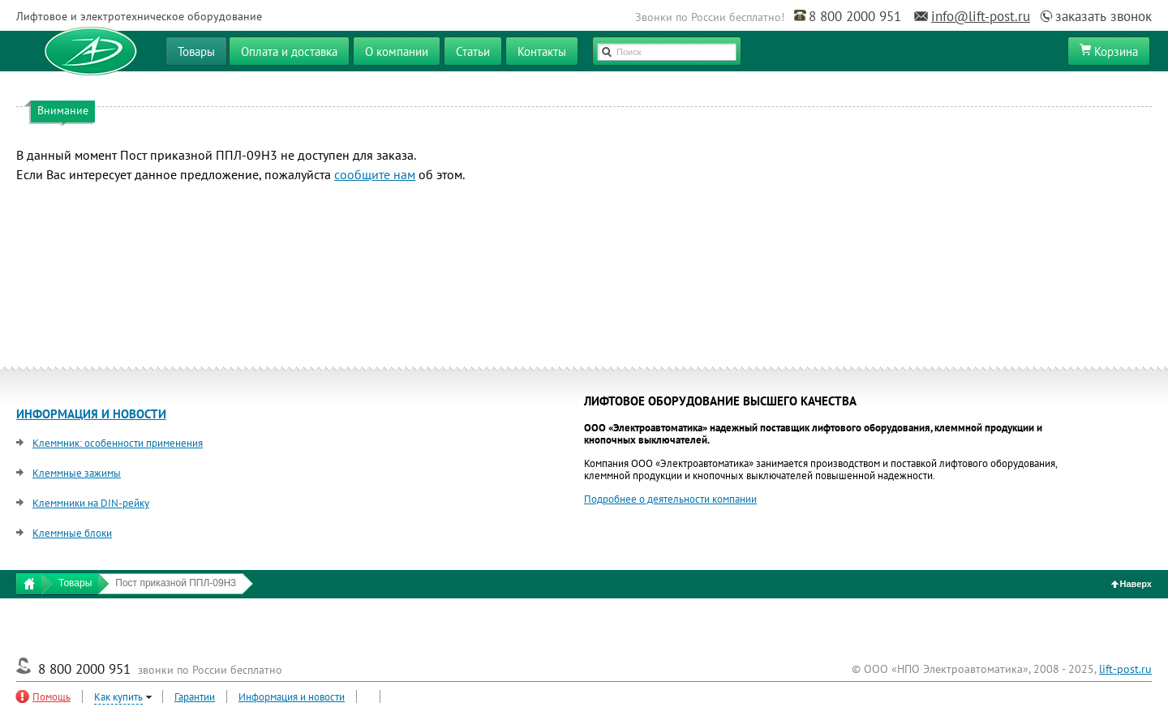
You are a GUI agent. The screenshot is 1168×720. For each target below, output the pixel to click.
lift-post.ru (1125, 669)
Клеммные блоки (72, 533)
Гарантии (194, 697)
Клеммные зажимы (76, 473)
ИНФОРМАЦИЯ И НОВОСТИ (91, 414)
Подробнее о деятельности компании (670, 499)
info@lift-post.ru (980, 16)
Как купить (118, 697)
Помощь (51, 697)
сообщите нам (374, 174)
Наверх (1132, 584)
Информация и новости (291, 697)
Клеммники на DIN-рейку (90, 503)
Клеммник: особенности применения (117, 443)
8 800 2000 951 (855, 16)
